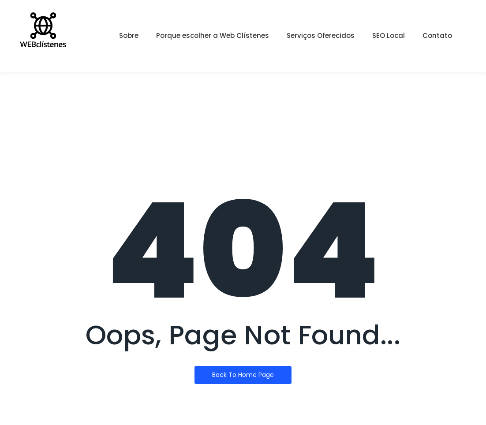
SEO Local (388, 35)
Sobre (128, 35)
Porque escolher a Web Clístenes (212, 35)
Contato (437, 35)
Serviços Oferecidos (321, 35)
